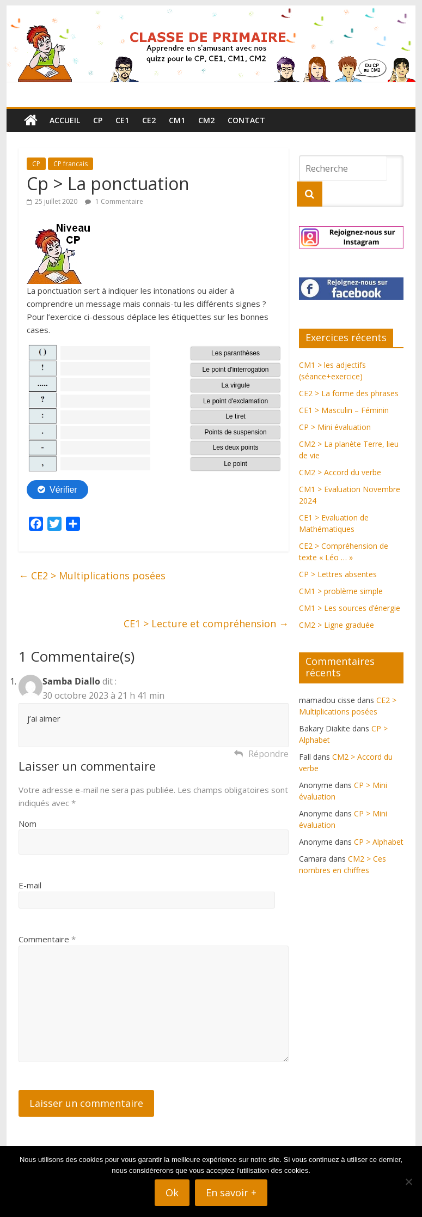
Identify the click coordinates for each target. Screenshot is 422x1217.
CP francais (70, 163)
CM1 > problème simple (341, 591)
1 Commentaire (114, 201)
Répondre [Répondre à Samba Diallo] (268, 754)
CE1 (122, 120)
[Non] (408, 1181)
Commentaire (47, 939)
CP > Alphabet (378, 842)
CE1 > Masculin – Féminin (344, 410)
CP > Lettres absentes (338, 574)
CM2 (206, 120)
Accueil (65, 120)
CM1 (177, 120)
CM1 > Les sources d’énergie (349, 608)
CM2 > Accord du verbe (340, 472)
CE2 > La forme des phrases (349, 393)
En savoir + (231, 1192)
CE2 (149, 120)
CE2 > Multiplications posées (92, 575)
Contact (246, 120)
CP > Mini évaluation (335, 427)
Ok (172, 1192)
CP (97, 120)
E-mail (30, 885)
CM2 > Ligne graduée (336, 625)
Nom (27, 823)
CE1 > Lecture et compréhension (206, 623)
